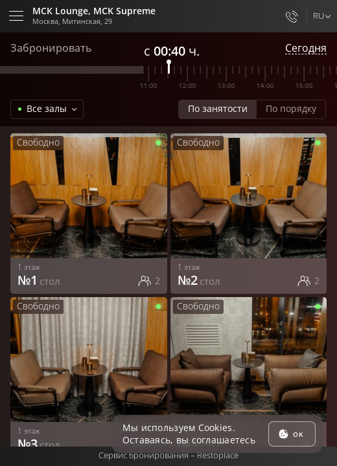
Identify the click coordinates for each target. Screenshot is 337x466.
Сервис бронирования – (168, 455)
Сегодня (306, 48)
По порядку (291, 108)
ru (317, 15)
